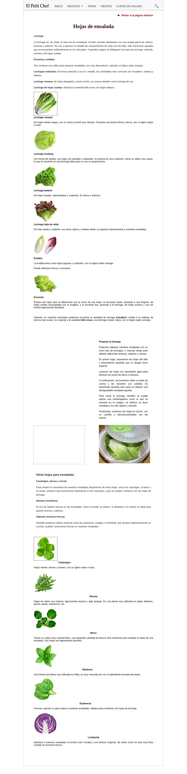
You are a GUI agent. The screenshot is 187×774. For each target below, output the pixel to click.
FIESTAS (106, 6)
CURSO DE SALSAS (129, 6)
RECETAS (74, 6)
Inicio (58, 6)
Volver (137, 15)
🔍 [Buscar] (156, 6)
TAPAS (92, 6)
